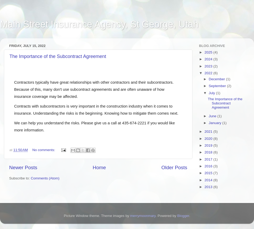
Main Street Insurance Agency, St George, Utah (99, 24)
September (218, 86)
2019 (209, 145)
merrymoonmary (143, 216)
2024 (209, 59)
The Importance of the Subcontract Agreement (57, 56)
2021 (209, 132)
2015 (209, 173)
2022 (209, 73)
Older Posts (174, 167)
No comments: (44, 150)
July (212, 93)
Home (99, 167)
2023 (209, 66)
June (213, 116)
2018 (209, 152)
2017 (209, 159)
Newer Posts (23, 167)
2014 (209, 180)
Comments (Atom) (45, 178)
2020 (209, 139)
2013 (209, 187)
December (217, 79)
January (215, 123)
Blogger (183, 216)
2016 (209, 166)
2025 (209, 52)
